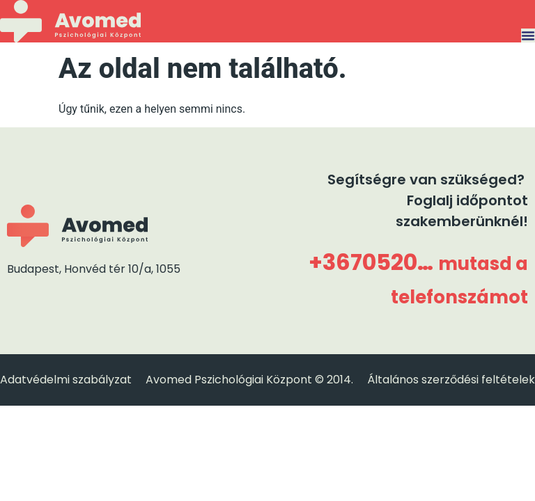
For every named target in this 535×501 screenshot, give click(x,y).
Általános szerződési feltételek (451, 380)
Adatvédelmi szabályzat (66, 380)
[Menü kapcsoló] (528, 35)
